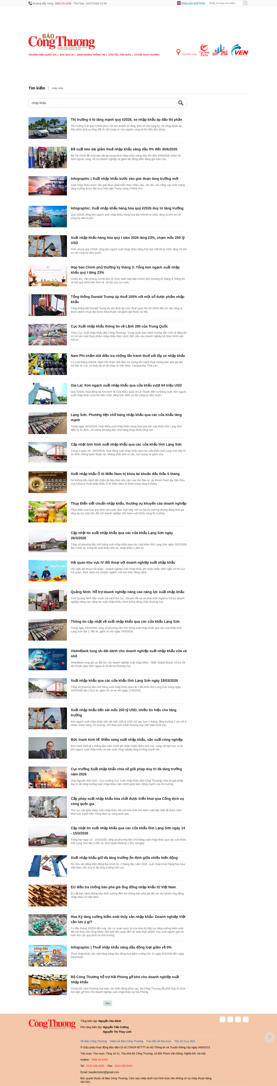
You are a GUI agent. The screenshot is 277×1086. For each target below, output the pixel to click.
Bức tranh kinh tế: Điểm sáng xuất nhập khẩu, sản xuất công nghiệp (127, 740)
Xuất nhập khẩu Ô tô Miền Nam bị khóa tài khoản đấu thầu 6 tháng (125, 474)
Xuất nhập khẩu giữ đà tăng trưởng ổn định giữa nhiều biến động (124, 858)
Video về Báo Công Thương (126, 1041)
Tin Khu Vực (186, 52)
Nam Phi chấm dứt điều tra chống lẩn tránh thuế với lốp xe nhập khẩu (128, 356)
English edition (193, 3)
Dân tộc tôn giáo (119, 54)
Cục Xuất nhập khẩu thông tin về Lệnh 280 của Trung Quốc (119, 326)
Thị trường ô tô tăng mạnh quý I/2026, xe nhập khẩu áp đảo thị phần (126, 120)
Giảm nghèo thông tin (91, 54)
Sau (107, 1003)
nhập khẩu (57, 88)
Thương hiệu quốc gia (42, 54)
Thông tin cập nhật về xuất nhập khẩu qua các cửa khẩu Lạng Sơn (125, 621)
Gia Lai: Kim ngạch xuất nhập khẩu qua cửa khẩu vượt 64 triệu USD (126, 385)
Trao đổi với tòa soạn (158, 1041)
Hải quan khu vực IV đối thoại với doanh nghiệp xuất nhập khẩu (123, 562)
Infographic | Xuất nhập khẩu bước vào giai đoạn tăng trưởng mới (124, 179)
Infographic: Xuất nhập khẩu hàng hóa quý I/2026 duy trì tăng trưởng (127, 208)
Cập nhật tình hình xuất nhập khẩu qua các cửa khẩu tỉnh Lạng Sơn (126, 444)
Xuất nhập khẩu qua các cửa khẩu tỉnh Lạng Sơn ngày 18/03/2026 (124, 681)
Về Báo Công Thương (93, 1041)
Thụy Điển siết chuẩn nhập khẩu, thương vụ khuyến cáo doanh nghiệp (128, 503)
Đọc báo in (67, 54)
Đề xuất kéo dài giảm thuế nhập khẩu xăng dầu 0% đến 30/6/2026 (124, 149)
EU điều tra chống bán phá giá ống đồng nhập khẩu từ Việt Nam (123, 887)
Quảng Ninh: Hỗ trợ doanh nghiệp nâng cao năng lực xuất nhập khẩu (127, 592)
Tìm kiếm (36, 88)
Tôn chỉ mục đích (184, 1041)
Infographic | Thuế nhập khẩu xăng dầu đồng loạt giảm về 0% (121, 947)
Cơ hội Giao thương (146, 54)
